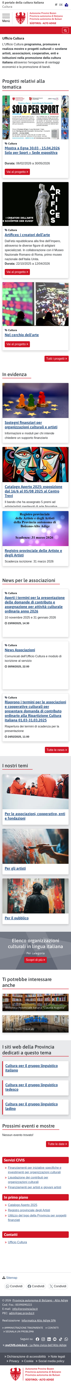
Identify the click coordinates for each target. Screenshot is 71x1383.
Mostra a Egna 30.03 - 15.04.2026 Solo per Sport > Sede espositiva (32, 150)
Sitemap (11, 1277)
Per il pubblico (17, 918)
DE (61, 4)
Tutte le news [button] (57, 750)
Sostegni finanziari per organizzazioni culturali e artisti (31, 424)
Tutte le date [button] (57, 1144)
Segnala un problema (18, 1331)
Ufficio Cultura (17, 1242)
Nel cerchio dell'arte (22, 335)
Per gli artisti (15, 868)
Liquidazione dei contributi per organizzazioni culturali (28, 1180)
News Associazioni (20, 650)
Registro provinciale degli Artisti (29, 1210)
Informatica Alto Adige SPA (39, 1320)
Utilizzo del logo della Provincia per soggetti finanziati (37, 1218)
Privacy (13, 1361)
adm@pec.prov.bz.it (21, 1313)
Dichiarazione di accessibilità (25, 1356)
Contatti (52, 1327)
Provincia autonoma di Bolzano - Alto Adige (40, 1300)
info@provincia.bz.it (25, 1308)
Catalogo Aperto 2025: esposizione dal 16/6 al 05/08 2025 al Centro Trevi (33, 491)
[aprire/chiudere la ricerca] (65, 30)
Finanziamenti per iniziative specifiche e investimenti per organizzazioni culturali (34, 1170)
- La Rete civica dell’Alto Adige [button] (34, 1345)
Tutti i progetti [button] (56, 358)
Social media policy (50, 1361)
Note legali (56, 1356)
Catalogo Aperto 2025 (22, 1205)
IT (56, 4)
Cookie (28, 1361)
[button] (37, 1339)
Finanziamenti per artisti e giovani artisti (34, 1187)
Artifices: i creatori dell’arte (27, 235)
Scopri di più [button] (35, 959)
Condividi (14, 1286)
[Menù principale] (6, 18)
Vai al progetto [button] (17, 171)
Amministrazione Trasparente (22, 1327)
